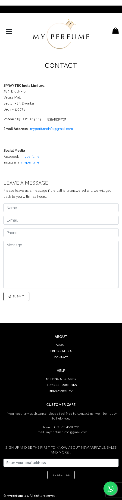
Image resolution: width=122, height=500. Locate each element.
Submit (16, 296)
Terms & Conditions (61, 385)
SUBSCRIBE (61, 474)
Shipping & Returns (61, 378)
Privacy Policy (61, 391)
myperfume (31, 156)
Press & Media (61, 351)
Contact (61, 357)
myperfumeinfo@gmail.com (51, 129)
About (61, 344)
